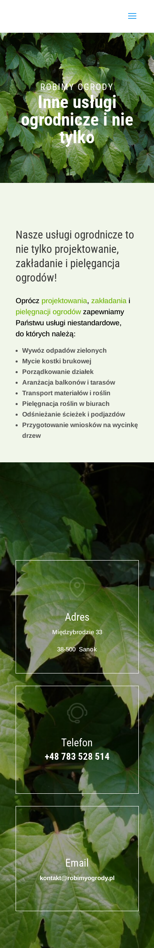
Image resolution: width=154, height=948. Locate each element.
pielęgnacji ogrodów (48, 312)
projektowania (64, 301)
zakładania (108, 301)
